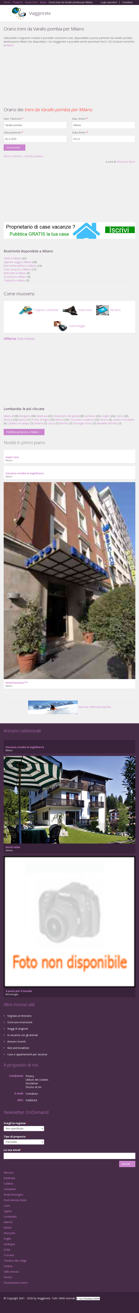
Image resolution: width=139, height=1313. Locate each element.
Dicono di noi (33, 1087)
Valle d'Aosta (11, 1271)
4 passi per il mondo (19, 991)
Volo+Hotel (19, 338)
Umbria (8, 1266)
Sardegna (9, 1244)
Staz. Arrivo (80, 118)
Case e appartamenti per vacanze (27, 1054)
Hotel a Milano (12, 258)
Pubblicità (31, 1100)
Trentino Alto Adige (15, 1260)
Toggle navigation (7, 13)
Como (119, 416)
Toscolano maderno (82, 419)
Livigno (105, 416)
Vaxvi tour (12, 457)
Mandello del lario (107, 423)
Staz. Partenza (13, 118)
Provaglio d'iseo (82, 423)
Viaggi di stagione (17, 1028)
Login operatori (109, 2)
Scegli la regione (16, 1123)
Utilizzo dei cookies (37, 1079)
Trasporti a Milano (15, 280)
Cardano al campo (18, 423)
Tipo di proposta (16, 1136)
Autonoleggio (69, 326)
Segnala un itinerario (19, 1016)
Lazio (7, 1205)
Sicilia (7, 1249)
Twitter (21, 1306)
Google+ (12, 1306)
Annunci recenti (16, 1041)
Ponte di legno (40, 419)
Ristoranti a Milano (15, 273)
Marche (8, 1222)
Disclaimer (32, 1083)
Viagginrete (40, 13)
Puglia (7, 1238)
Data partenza (13, 132)
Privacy (30, 1076)
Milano (10, 45)
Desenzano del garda (66, 416)
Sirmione (90, 416)
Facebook (5, 1306)
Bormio (63, 423)
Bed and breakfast (18, 1048)
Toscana (9, 1255)
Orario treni (77, 310)
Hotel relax (13, 847)
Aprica (22, 419)
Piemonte (9, 1233)
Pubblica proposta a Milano (22, 432)
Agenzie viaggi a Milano (18, 262)
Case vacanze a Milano (17, 269)
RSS (30, 1306)
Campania (10, 1189)
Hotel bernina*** (17, 682)
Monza (59, 419)
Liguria (8, 1211)
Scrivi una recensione (19, 1022)
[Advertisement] (69, 76)
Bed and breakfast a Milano (20, 265)
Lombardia (10, 1216)
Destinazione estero (16, 1282)
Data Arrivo (80, 132)
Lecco (51, 423)
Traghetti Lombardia (38, 310)
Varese (104, 419)
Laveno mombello (123, 419)
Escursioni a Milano (15, 276)
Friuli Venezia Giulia (15, 1200)
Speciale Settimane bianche (69, 707)
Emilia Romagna (13, 1194)
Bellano (38, 423)
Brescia (8, 419)
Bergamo (25, 416)
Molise (8, 1227)
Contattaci (127, 2)
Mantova (42, 416)
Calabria (8, 1183)
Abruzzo (8, 1172)
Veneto (8, 1277)
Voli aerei (108, 310)
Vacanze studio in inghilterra (25, 473)
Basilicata (9, 1178)
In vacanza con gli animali (22, 1035)
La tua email (13, 1150)
